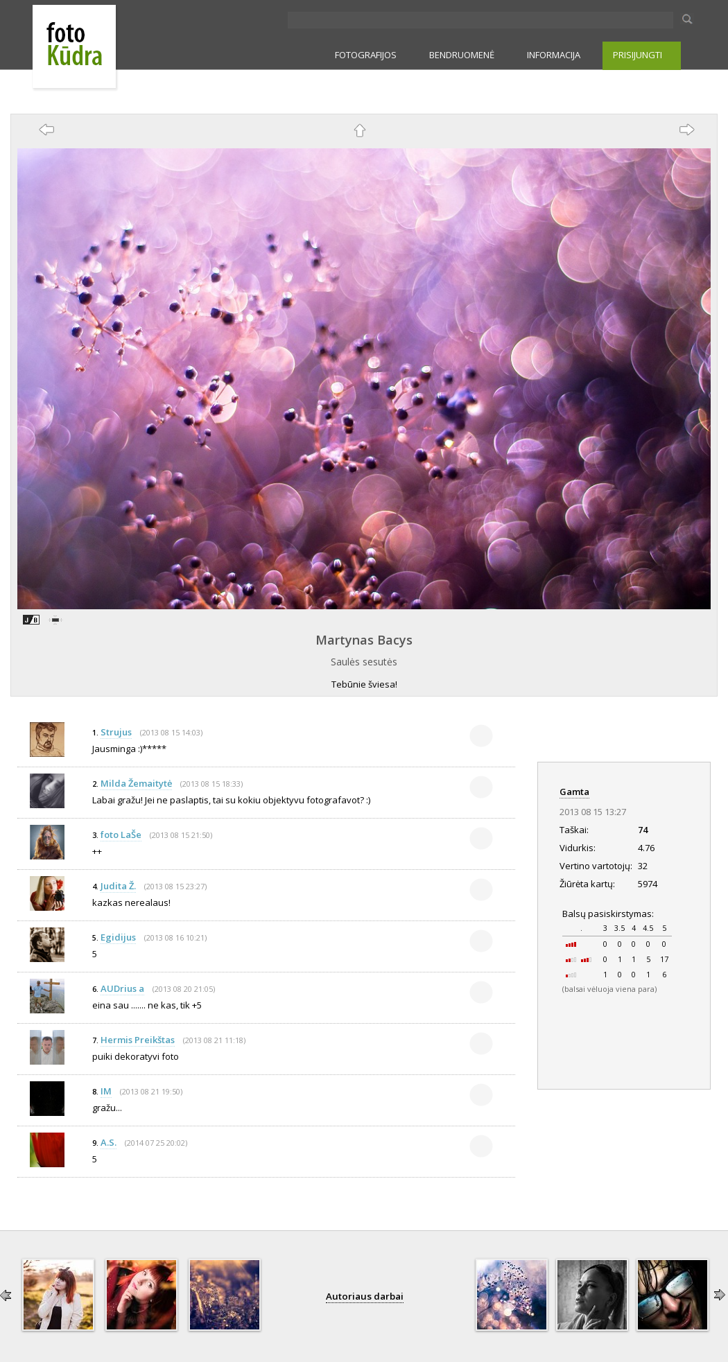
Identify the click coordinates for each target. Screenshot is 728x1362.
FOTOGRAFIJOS (366, 55)
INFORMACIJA (553, 55)
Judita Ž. (118, 886)
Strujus (116, 732)
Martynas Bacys (364, 639)
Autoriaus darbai (365, 1296)
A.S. (108, 1142)
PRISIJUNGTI (637, 55)
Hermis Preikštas (138, 1039)
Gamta (574, 791)
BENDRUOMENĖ (461, 55)
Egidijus (118, 937)
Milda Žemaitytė (136, 783)
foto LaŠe (121, 834)
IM (106, 1091)
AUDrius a (122, 988)
